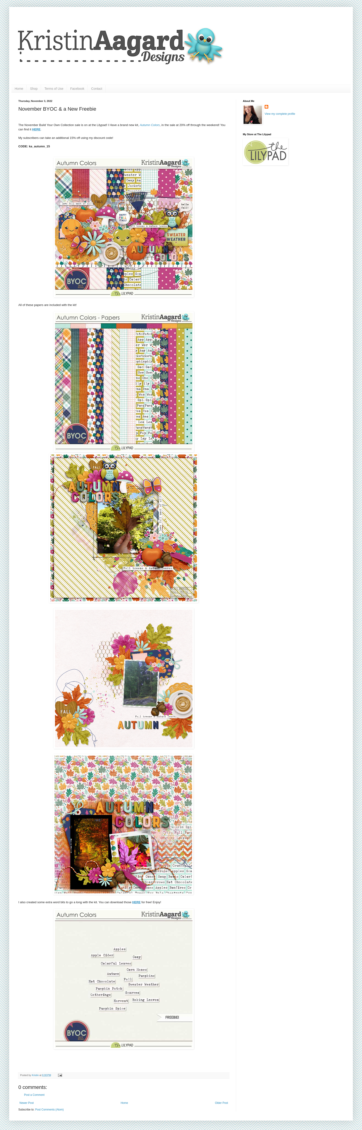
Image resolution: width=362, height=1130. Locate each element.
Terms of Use (53, 88)
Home (19, 88)
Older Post (221, 1103)
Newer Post (26, 1103)
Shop (34, 88)
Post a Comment (34, 1094)
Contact (96, 88)
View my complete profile (280, 113)
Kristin (35, 1075)
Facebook (77, 88)
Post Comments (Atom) (49, 1109)
